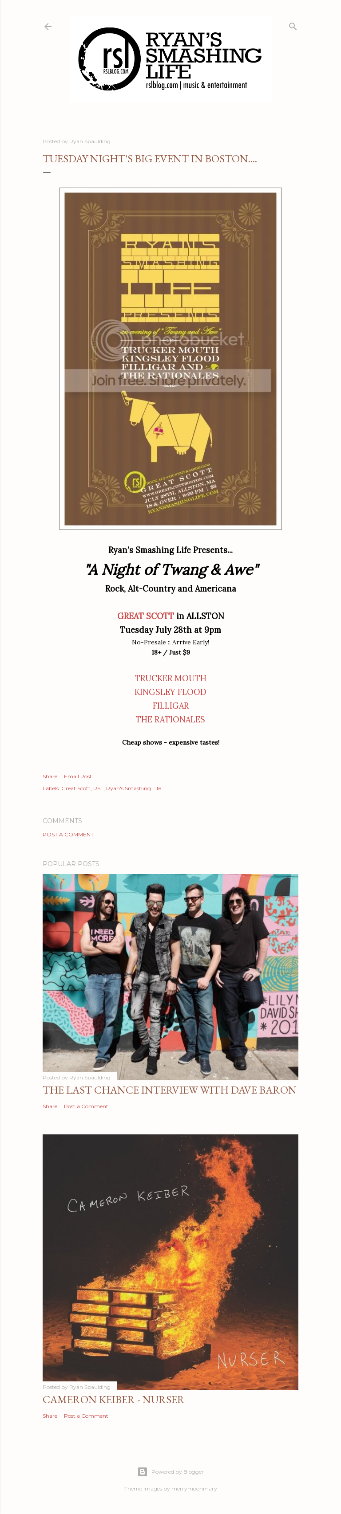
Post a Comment (68, 834)
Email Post (78, 776)
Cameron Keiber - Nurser (114, 1399)
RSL (98, 788)
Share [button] (50, 776)
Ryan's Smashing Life (133, 788)
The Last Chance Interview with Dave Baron (170, 1090)
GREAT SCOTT (145, 616)
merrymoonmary (194, 1488)
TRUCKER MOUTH (170, 678)
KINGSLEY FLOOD (170, 692)
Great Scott (76, 788)
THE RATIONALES (170, 719)
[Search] (293, 24)
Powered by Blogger (170, 1472)
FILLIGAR (171, 706)
